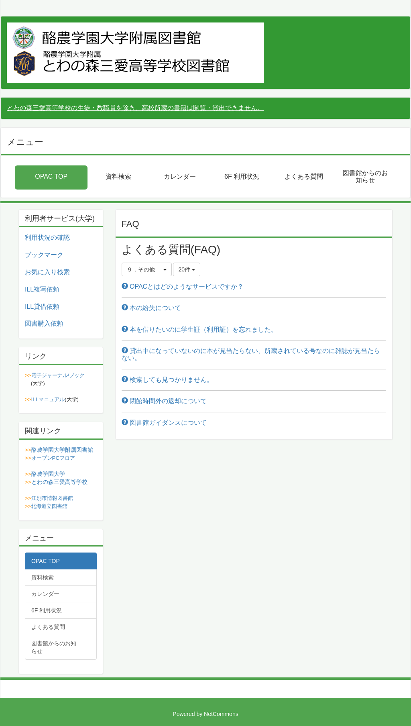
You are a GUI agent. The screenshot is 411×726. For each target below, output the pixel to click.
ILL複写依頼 (42, 289)
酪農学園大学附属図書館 (62, 450)
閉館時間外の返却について (164, 401)
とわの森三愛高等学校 (59, 482)
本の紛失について (151, 307)
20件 (186, 269)
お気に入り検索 (47, 272)
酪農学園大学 (48, 474)
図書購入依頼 (44, 323)
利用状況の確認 (47, 237)
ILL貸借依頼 (42, 306)
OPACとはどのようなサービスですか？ (183, 286)
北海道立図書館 (49, 506)
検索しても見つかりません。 (167, 379)
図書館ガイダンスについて (164, 422)
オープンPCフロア (53, 458)
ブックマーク (44, 254)
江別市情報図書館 (52, 498)
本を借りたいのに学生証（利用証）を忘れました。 (199, 329)
